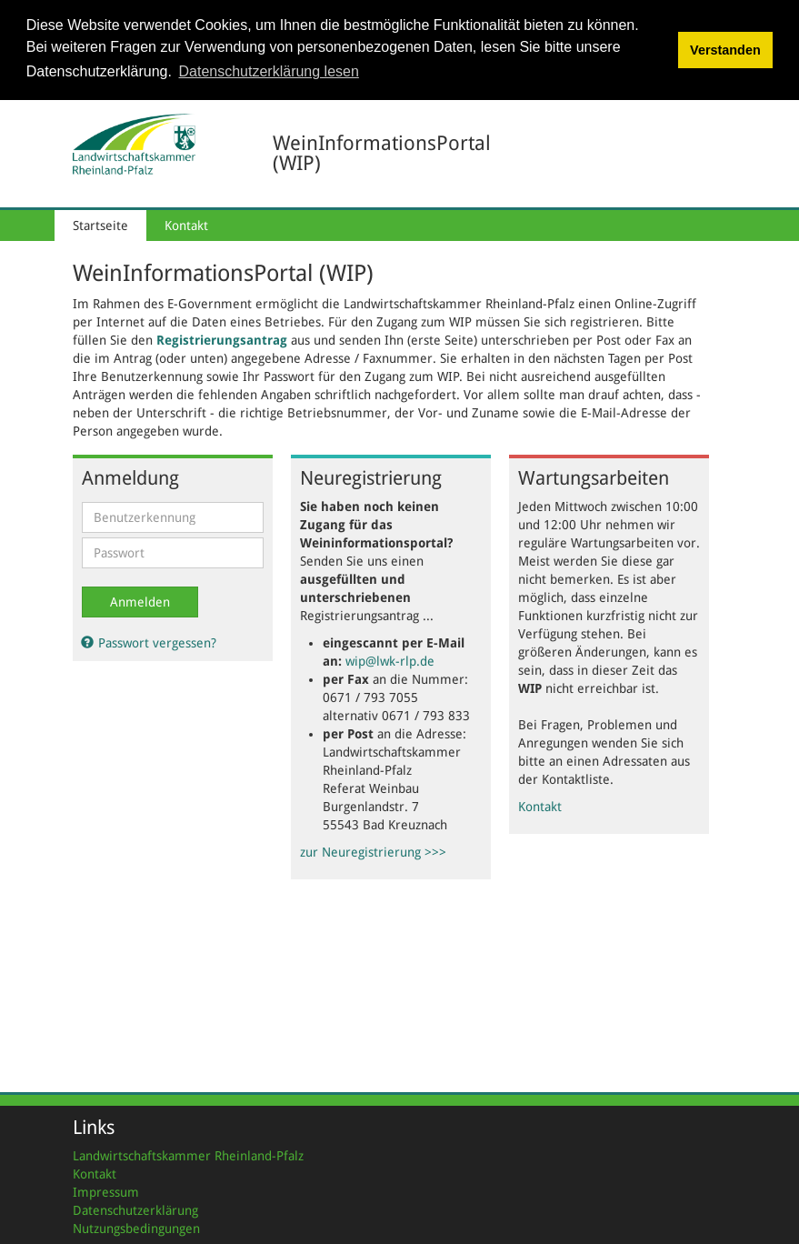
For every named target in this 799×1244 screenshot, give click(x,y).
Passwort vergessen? (149, 641)
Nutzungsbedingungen (136, 1226)
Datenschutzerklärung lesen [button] (269, 71)
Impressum (106, 1190)
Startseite (100, 223)
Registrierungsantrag (221, 338)
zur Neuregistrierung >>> (373, 850)
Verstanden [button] (725, 50)
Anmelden (140, 600)
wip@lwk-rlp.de (389, 659)
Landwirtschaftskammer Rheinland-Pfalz (188, 1154)
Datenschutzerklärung (135, 1208)
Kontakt (186, 223)
